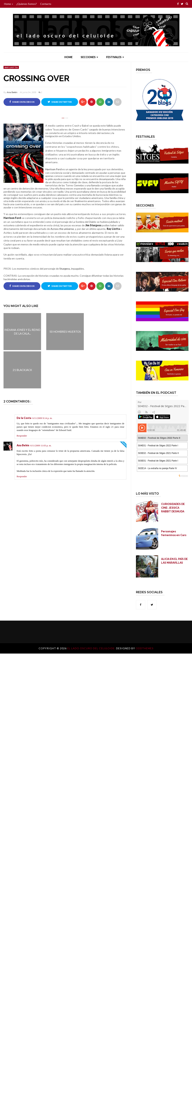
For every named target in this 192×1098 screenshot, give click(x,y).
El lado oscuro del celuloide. (91, 648)
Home (8, 3)
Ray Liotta (11, 67)
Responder (22, 435)
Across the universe (62, 228)
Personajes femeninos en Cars (173, 533)
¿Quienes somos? (26, 3)
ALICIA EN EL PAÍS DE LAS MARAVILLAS (174, 561)
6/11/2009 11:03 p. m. (40, 445)
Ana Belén (12, 92)
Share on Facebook (22, 101)
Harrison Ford (12, 217)
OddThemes (145, 648)
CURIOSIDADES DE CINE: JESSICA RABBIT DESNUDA (173, 508)
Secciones (89, 57)
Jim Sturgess (93, 225)
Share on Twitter (60, 101)
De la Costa (24, 417)
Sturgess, (64, 268)
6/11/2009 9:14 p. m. (42, 418)
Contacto (45, 3)
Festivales (115, 57)
